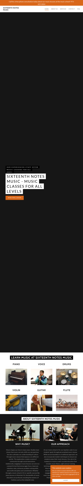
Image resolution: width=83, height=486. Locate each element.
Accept (66, 480)
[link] (13, 10)
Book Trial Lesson (14, 197)
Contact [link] (72, 9)
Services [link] (63, 9)
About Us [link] (54, 9)
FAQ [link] (78, 9)
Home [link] (47, 9)
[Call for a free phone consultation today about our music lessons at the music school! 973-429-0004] (41, 2)
